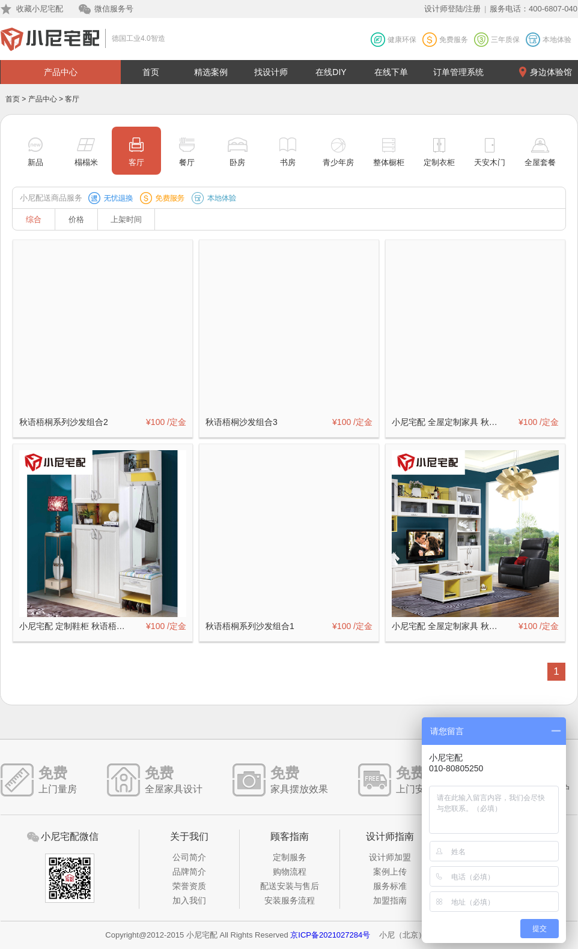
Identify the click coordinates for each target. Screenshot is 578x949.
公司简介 (189, 857)
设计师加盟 (390, 857)
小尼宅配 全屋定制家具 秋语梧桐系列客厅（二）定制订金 (448, 422)
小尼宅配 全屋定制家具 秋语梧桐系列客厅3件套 (448, 626)
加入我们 (189, 900)
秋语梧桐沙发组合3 (241, 422)
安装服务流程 (289, 900)
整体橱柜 (388, 162)
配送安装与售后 (289, 886)
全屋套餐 (540, 162)
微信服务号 (113, 8)
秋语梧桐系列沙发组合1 (249, 626)
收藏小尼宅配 (39, 8)
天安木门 (489, 162)
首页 (150, 72)
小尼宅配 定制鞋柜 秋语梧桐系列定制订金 (75, 626)
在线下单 (391, 72)
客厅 (136, 162)
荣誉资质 (189, 886)
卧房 (237, 162)
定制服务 (289, 857)
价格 (76, 219)
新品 (35, 162)
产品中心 (61, 72)
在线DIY (330, 72)
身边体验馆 (551, 72)
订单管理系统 (458, 72)
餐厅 (187, 162)
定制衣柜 (439, 162)
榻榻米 (86, 162)
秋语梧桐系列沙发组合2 (63, 422)
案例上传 (390, 871)
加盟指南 (390, 900)
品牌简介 (189, 871)
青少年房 (338, 162)
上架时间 (126, 219)
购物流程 (289, 871)
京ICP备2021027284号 (330, 934)
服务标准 (390, 886)
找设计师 (271, 72)
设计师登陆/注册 (452, 8)
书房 (288, 162)
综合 (33, 219)
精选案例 (211, 72)
